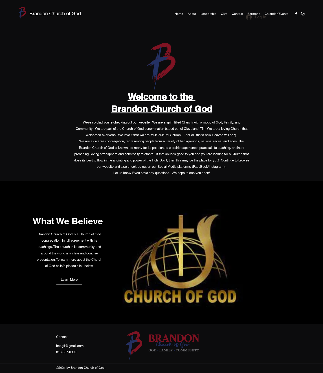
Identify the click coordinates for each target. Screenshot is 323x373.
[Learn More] (69, 280)
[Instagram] (303, 13)
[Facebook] (296, 13)
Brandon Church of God (55, 13)
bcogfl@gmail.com (70, 346)
